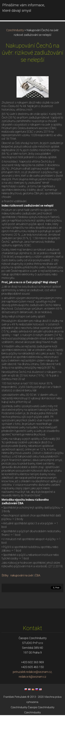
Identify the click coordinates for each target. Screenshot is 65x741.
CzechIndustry (15, 56)
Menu (56, 7)
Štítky (5, 601)
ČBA (37, 601)
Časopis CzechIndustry (41, 733)
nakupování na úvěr (21, 601)
